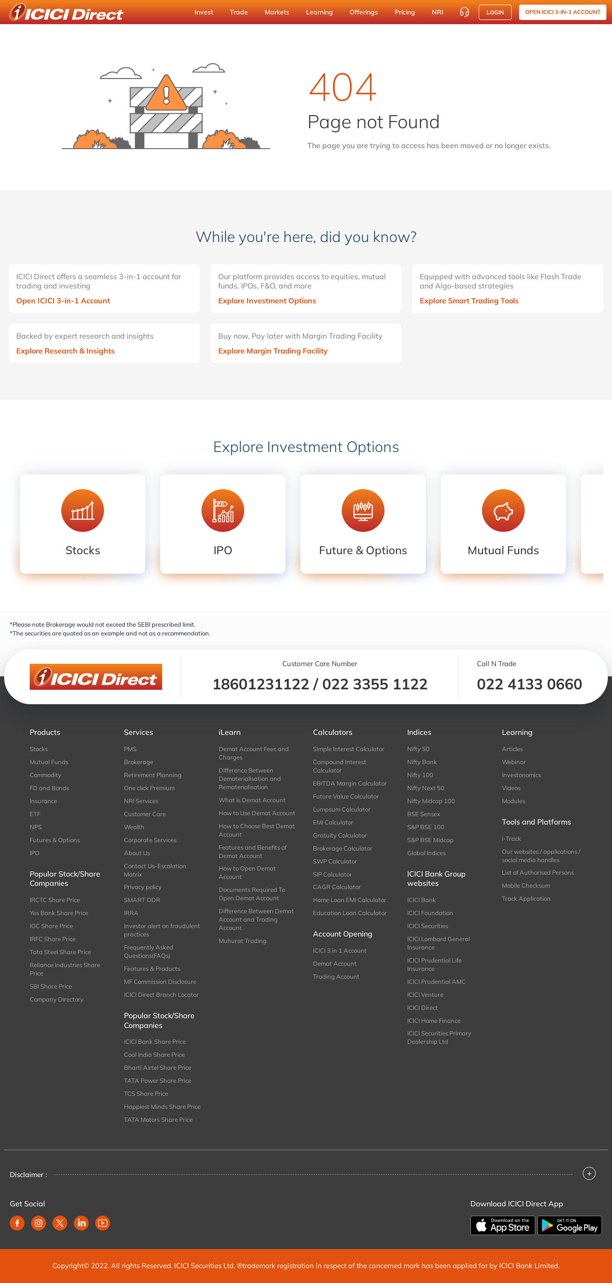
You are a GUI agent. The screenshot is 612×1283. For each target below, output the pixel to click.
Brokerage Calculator (342, 848)
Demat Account (335, 963)
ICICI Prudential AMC (436, 981)
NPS (36, 827)
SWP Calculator (335, 861)
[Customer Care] (464, 12)
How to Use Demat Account (257, 813)
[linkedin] (81, 1223)
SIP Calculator (332, 874)
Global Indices (426, 853)
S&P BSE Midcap (430, 840)
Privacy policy (143, 886)
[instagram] (38, 1223)
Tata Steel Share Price (60, 952)
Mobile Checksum (526, 885)
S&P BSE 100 (425, 827)
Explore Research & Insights (65, 350)
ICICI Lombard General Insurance (438, 943)
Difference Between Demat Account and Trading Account (256, 919)
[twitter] (59, 1223)
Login (495, 12)
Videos (511, 788)
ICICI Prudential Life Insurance (434, 964)
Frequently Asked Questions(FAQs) (148, 951)
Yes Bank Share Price (59, 912)
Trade (239, 12)
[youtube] (102, 1223)
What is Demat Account (252, 800)
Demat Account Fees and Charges (254, 753)
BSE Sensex (423, 814)
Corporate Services (150, 840)
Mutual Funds (49, 762)
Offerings (364, 12)
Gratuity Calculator (340, 835)
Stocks (39, 749)
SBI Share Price (51, 986)
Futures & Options (55, 840)
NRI (437, 12)
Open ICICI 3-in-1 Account (63, 300)
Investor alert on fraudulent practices (162, 930)
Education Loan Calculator (350, 912)
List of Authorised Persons (538, 872)
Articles (512, 749)
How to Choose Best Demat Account (257, 830)
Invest (204, 12)
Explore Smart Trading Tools (469, 300)
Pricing (405, 12)
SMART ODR (142, 899)
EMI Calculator (333, 822)
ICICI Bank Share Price (155, 1041)
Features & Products (152, 968)
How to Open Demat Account (247, 872)
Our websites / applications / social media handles (541, 856)
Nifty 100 (420, 775)
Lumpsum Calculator (342, 809)
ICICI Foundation (430, 912)
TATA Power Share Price (157, 1080)
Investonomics (521, 775)
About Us (137, 853)
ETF (35, 814)
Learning (319, 12)
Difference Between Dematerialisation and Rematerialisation (250, 778)
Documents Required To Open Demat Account (252, 894)
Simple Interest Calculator (348, 749)
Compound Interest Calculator (339, 766)
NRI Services (141, 801)
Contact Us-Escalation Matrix (155, 870)
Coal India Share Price (154, 1054)
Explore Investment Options (267, 300)
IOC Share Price (51, 926)
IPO (34, 853)
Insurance (43, 801)
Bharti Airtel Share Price (157, 1067)
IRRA (131, 912)
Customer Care (145, 814)
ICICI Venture (425, 994)
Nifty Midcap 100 (431, 801)
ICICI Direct (422, 1007)
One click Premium (149, 788)
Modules (513, 801)
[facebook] (17, 1223)
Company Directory (57, 999)
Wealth (134, 827)
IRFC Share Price (53, 939)
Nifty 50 (418, 749)
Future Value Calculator (346, 796)
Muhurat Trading (243, 940)
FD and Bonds (49, 788)
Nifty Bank (422, 762)
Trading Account (336, 976)
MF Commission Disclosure (160, 981)
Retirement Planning (153, 775)
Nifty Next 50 (425, 788)
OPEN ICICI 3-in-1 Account (562, 11)
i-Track (511, 838)
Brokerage (138, 762)
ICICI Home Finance (434, 1020)
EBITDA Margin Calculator (350, 783)
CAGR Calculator (337, 886)
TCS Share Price (146, 1093)
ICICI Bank (421, 899)
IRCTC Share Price (55, 899)
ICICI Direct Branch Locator (161, 994)
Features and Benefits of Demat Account (252, 851)
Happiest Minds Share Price (162, 1106)
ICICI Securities (427, 926)
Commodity (45, 775)
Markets (277, 12)
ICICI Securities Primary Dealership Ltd (439, 1037)
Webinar (514, 762)
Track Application (526, 898)
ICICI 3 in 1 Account (340, 950)
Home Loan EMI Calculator (349, 899)
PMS (130, 749)
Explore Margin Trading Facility (273, 350)
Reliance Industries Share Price (65, 969)
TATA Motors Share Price (158, 1119)
